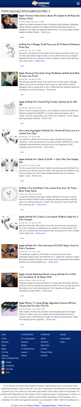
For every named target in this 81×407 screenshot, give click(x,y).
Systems (24, 342)
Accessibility (65, 339)
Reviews (5, 342)
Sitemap (5, 356)
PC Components (28, 339)
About (43, 339)
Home (4, 339)
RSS (8, 372)
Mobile (24, 345)
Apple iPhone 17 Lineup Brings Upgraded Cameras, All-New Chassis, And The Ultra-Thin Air (47, 304)
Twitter (8, 362)
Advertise (45, 342)
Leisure (24, 352)
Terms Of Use (64, 406)
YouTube (9, 369)
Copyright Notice (48, 406)
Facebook (10, 366)
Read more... (46, 32)
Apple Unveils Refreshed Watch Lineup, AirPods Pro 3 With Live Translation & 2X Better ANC (47, 275)
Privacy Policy (46, 352)
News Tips (45, 345)
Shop (62, 342)
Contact (44, 349)
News (22, 37)
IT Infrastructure (27, 349)
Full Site (5, 352)
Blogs (4, 349)
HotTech (44, 356)
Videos (24, 356)
